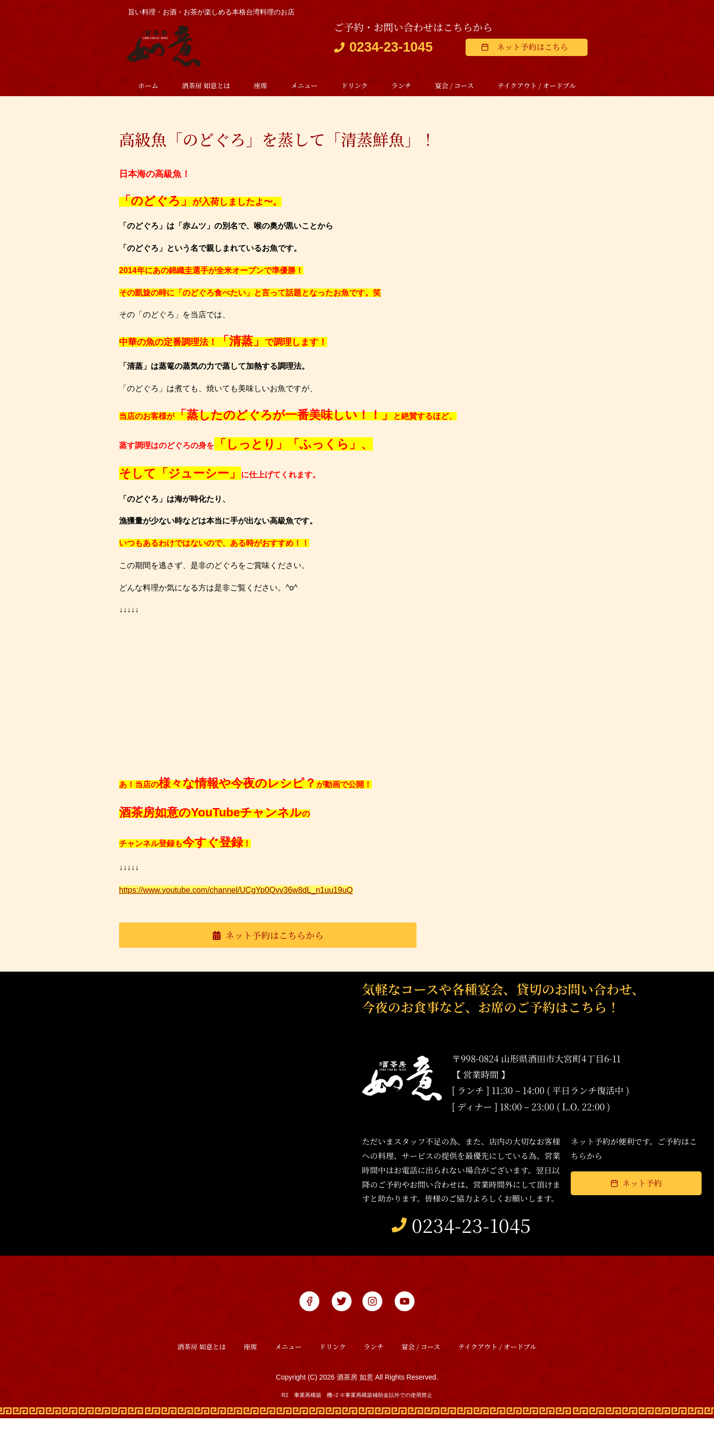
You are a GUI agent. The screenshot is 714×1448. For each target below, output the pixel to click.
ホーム (148, 86)
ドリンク (354, 86)
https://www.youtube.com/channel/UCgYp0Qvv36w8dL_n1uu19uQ (259, 891)
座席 (260, 86)
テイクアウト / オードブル (536, 86)
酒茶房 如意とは (206, 86)
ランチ (401, 86)
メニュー (304, 86)
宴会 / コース (454, 86)
